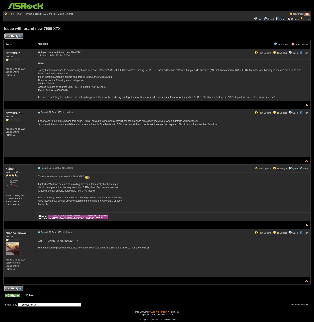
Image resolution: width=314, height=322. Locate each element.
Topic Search (282, 44)
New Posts (298, 14)
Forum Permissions (300, 305)
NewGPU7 (14, 53)
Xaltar (11, 168)
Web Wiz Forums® (159, 312)
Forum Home (14, 14)
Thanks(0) (280, 53)
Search (270, 19)
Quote (295, 53)
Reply (305, 53)
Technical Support (32, 14)
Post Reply (13, 36)
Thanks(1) (280, 113)
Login (307, 19)
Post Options (263, 53)
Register (295, 19)
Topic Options (300, 44)
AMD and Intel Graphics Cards (58, 14)
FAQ (260, 19)
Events (281, 19)
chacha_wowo (17, 233)
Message (43, 43)
